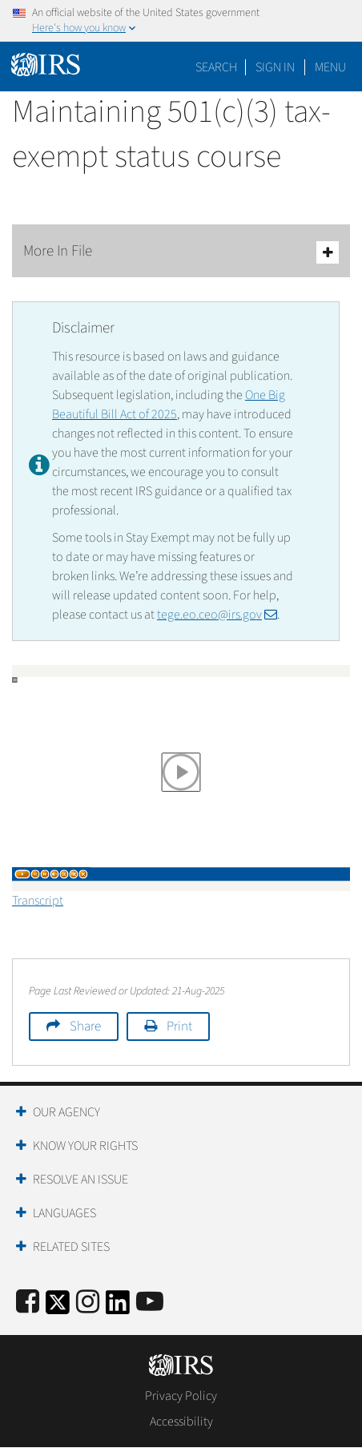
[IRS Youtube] (149, 1302)
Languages (64, 1213)
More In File (181, 252)
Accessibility (181, 1422)
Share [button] (85, 1026)
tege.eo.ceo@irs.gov (217, 614)
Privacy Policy (181, 1396)
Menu (330, 67)
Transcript (37, 901)
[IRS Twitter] (58, 1307)
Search (216, 67)
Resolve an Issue (80, 1179)
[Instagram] (87, 1302)
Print (179, 1026)
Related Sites (71, 1247)
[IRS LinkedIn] (118, 1307)
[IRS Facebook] (27, 1302)
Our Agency (66, 1112)
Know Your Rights (85, 1146)
